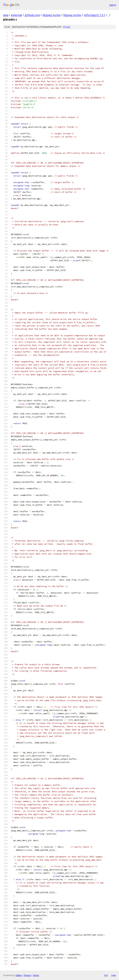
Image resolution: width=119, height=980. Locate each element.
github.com (32, 15)
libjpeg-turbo (52, 15)
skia (5, 15)
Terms (36, 975)
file (66, 27)
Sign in (112, 4)
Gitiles (19, 975)
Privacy (27, 975)
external (16, 15)
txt (106, 975)
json (113, 975)
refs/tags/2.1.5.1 (94, 15)
